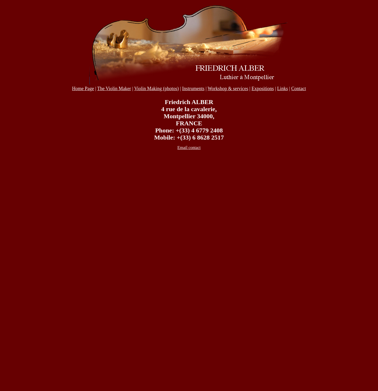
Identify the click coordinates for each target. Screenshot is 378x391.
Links (282, 88)
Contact (298, 88)
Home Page (83, 88)
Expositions (262, 88)
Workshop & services (228, 88)
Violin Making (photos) (156, 88)
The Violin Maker (114, 88)
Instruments (193, 88)
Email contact (189, 147)
